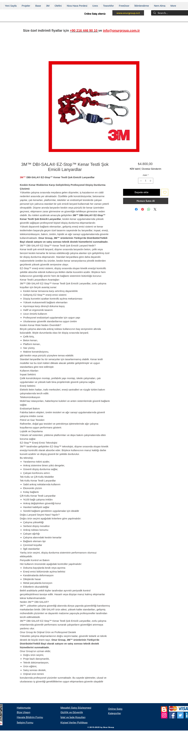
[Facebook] (172, 715)
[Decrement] (141, 181)
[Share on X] (155, 209)
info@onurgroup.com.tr (121, 30)
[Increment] (151, 181)
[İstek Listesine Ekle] (164, 192)
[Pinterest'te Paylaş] (143, 209)
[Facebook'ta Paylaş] (136, 209)
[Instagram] (164, 715)
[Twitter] (180, 715)
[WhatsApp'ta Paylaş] (149, 209)
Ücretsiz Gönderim (151, 168)
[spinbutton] (145, 181)
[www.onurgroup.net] (128, 12)
